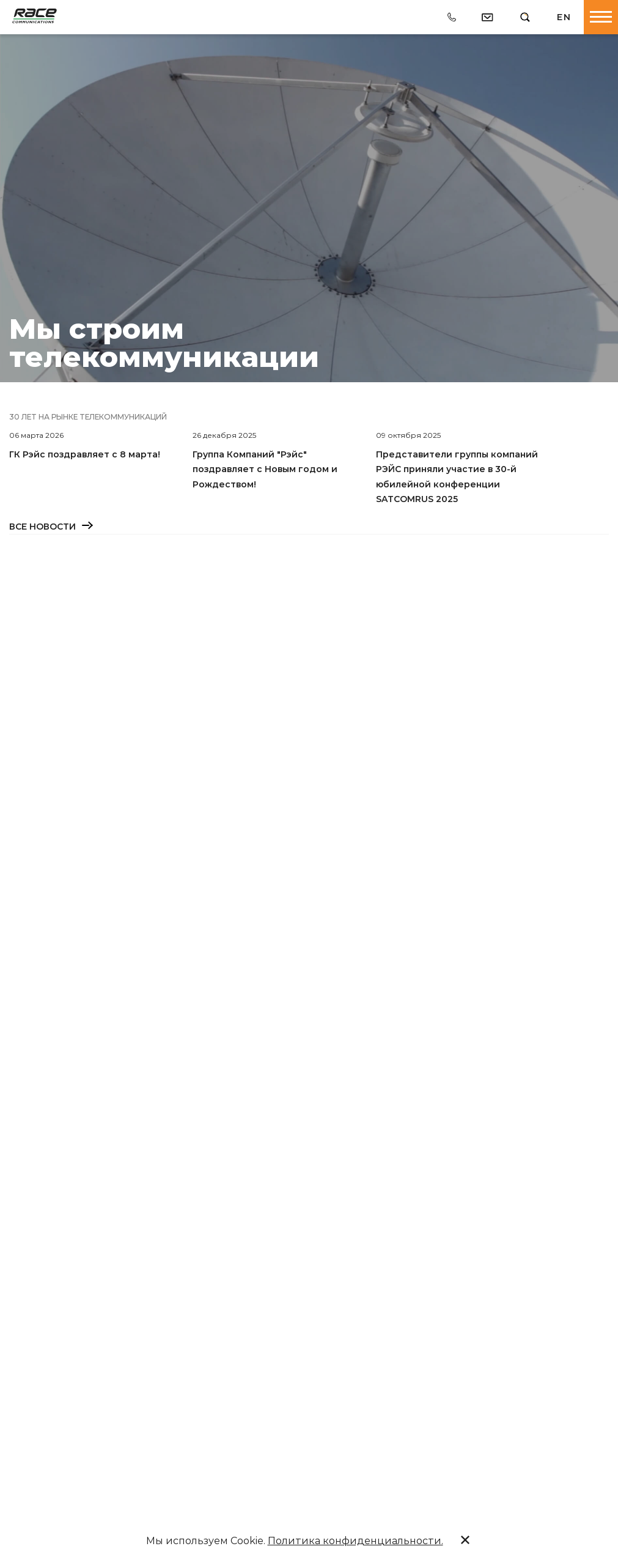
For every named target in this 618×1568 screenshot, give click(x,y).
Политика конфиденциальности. (355, 1541)
